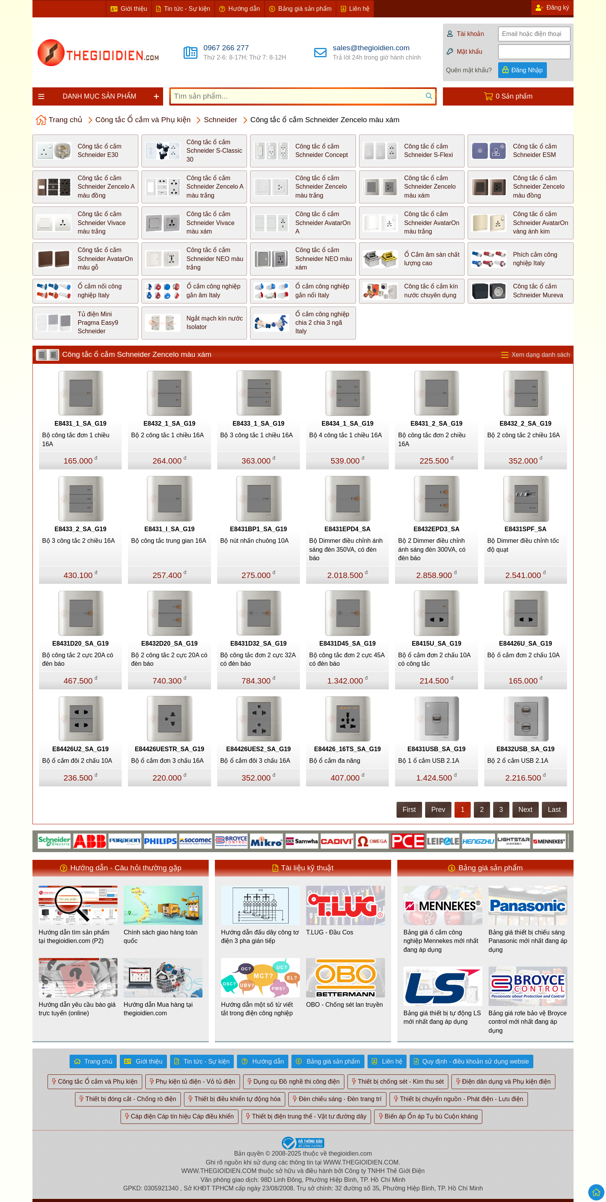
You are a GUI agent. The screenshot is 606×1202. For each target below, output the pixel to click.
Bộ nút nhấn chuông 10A (254, 540)
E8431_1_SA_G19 (80, 423)
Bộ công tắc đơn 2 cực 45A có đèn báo (347, 659)
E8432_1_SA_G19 (169, 423)
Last (554, 809)
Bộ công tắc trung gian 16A (168, 540)
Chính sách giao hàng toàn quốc (160, 936)
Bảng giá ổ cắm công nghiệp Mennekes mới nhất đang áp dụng (440, 941)
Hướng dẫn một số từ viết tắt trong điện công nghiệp (257, 1008)
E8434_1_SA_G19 (347, 423)
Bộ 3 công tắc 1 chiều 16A (256, 435)
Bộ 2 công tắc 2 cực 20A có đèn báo (169, 659)
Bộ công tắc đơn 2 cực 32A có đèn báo (258, 659)
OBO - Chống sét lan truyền (344, 1004)
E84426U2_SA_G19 (80, 749)
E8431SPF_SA (526, 529)
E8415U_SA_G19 (436, 643)
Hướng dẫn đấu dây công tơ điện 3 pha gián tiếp (260, 936)
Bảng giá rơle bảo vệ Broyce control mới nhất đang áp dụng (528, 1022)
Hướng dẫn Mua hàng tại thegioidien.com (158, 1008)
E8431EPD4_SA (348, 529)
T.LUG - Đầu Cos (329, 932)
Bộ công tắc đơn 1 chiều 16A (75, 439)
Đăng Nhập (527, 70)
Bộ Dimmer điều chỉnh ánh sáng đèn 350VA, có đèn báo (346, 549)
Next (526, 809)
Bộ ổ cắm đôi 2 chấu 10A (77, 760)
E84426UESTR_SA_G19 (169, 749)
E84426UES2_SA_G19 (258, 749)
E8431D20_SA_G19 (80, 643)
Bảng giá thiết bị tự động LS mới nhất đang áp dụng (442, 1017)
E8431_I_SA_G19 (170, 529)
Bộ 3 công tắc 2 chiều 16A (78, 540)
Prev (438, 809)
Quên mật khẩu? (469, 70)
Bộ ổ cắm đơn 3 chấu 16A (167, 760)
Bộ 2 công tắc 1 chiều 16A (167, 435)
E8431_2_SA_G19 (436, 423)
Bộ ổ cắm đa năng (334, 760)
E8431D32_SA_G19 (258, 643)
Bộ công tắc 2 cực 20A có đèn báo (77, 659)
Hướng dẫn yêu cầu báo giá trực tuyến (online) (77, 1008)
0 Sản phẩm (514, 96)
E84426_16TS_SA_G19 (347, 749)
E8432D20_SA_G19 (169, 643)
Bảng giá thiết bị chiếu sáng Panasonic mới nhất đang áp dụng (528, 941)
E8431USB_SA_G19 (436, 749)
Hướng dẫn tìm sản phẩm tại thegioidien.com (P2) (74, 936)
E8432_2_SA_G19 (526, 423)
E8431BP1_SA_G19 (258, 529)
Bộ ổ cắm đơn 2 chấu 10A (523, 655)
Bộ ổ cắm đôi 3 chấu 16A (255, 760)
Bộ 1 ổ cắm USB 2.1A (428, 760)
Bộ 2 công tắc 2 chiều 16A (523, 435)
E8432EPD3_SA (437, 529)
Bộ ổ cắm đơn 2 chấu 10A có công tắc (434, 659)
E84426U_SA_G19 (525, 643)
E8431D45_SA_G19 (347, 643)
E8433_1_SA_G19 (258, 423)
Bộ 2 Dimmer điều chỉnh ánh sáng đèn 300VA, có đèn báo (431, 549)
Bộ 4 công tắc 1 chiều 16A (345, 435)
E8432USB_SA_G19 (526, 749)
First (409, 809)
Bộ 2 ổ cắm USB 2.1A (517, 760)
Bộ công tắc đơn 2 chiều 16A (431, 439)
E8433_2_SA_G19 (80, 529)
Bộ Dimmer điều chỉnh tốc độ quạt (523, 544)
